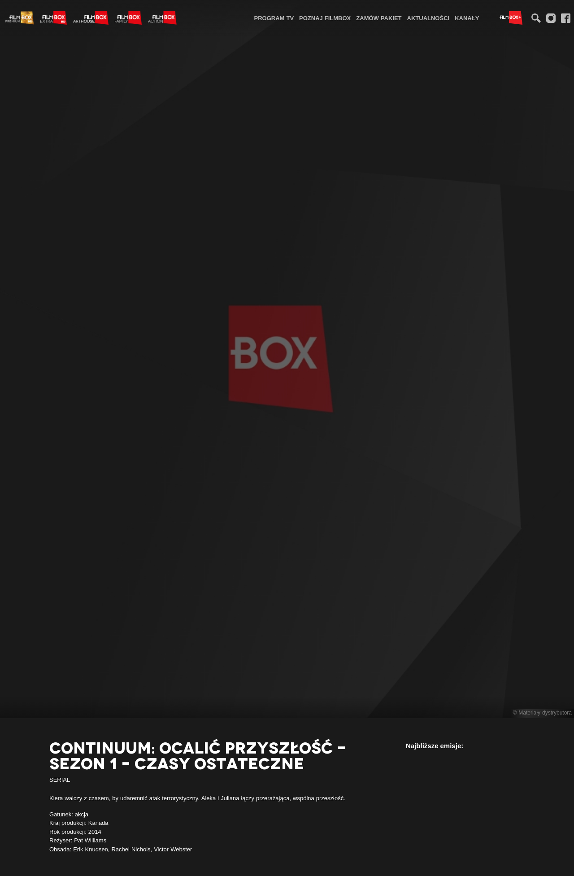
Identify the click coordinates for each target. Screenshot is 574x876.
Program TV (274, 18)
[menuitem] (274, 18)
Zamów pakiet (378, 18)
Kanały (467, 18)
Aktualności (428, 18)
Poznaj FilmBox (325, 18)
